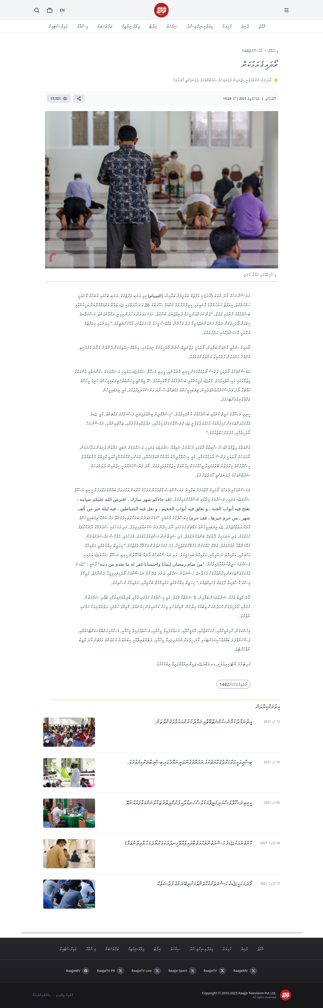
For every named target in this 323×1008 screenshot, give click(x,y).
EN (62, 10)
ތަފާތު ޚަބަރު (104, 26)
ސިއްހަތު (172, 26)
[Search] (36, 10)
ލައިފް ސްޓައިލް (57, 26)
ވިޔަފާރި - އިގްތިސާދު (200, 26)
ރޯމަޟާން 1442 (252, 50)
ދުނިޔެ (245, 26)
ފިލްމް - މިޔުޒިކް (131, 26)
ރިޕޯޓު (153, 26)
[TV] (49, 10)
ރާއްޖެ (261, 26)
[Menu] (286, 10)
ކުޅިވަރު (227, 26)
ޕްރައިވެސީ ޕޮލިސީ (64, 995)
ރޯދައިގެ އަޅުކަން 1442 (233, 684)
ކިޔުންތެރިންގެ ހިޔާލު (41, 995)
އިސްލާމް (82, 26)
